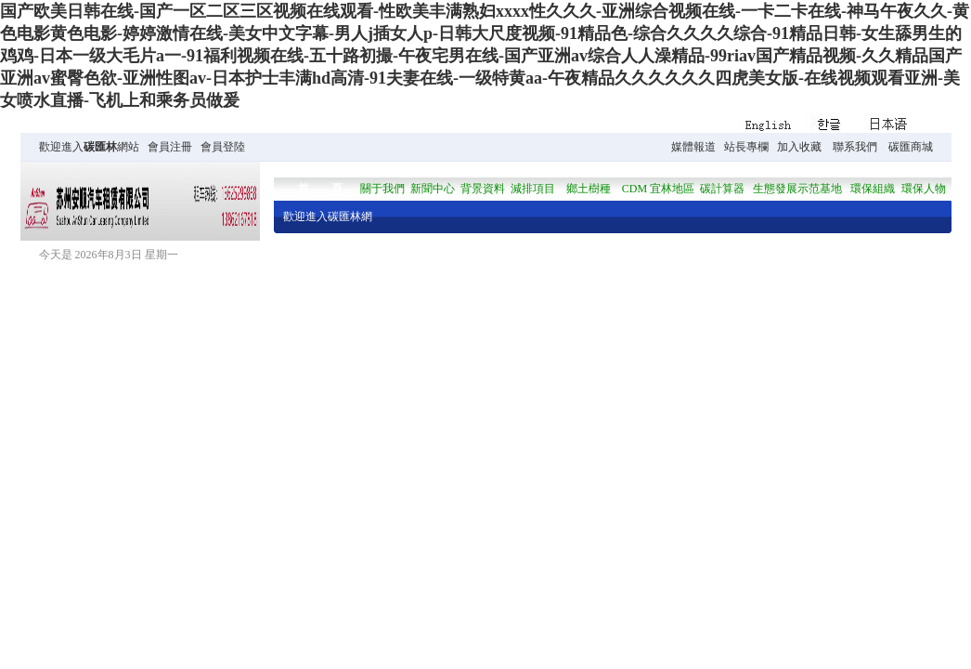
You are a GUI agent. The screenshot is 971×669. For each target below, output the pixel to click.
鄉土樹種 (588, 188)
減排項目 (533, 188)
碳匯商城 (910, 146)
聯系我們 (855, 146)
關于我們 (382, 188)
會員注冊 (170, 146)
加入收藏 (799, 146)
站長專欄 (746, 146)
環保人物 (923, 188)
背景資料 (482, 188)
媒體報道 (693, 146)
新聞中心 (432, 188)
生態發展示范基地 (797, 188)
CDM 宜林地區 (658, 188)
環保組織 (872, 188)
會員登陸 (223, 146)
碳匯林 (100, 146)
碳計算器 (722, 188)
